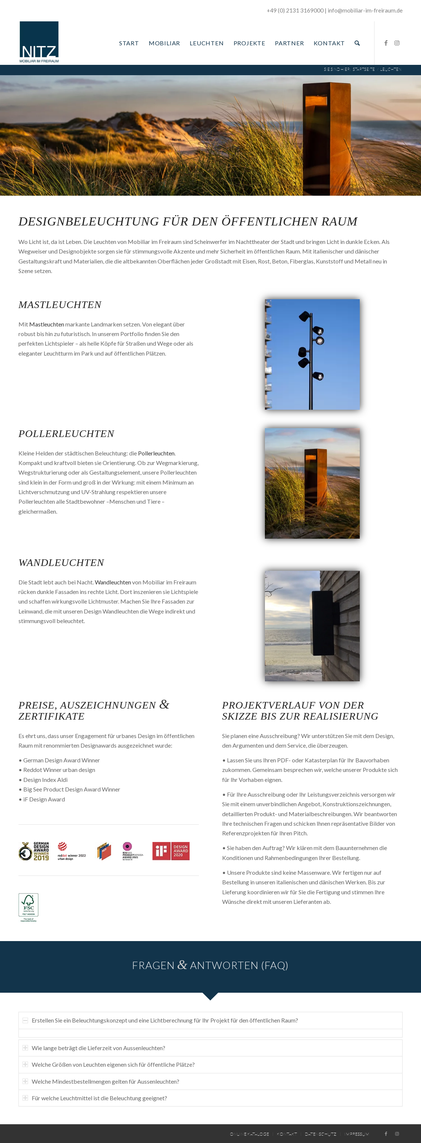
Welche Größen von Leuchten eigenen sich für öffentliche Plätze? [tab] (109, 1064)
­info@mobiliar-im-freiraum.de (365, 10)
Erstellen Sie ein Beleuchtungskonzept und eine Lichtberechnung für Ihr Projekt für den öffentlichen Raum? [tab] (160, 1020)
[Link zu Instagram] (397, 42)
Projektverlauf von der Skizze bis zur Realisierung (300, 710)
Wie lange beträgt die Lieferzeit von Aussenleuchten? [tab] (94, 1047)
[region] (210, 1033)
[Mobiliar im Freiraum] (39, 43)
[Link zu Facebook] (385, 42)
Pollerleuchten (66, 433)
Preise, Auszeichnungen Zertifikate (94, 710)
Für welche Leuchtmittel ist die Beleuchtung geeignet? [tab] (95, 1097)
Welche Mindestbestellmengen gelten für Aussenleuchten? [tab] (101, 1081)
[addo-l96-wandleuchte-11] (312, 626)
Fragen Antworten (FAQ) (210, 965)
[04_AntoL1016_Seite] (312, 354)
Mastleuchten (59, 304)
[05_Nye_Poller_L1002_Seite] (312, 483)
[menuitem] (129, 43)
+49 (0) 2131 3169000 (295, 10)
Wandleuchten (61, 562)
